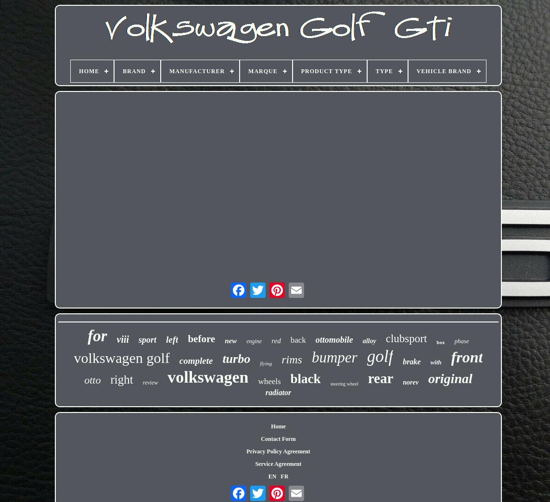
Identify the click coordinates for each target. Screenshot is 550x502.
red (276, 341)
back (298, 340)
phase (461, 341)
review (150, 382)
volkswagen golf (122, 358)
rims (291, 359)
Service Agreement (278, 464)
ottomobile (334, 340)
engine (254, 341)
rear (381, 378)
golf (380, 356)
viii (123, 339)
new (231, 341)
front (467, 357)
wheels (269, 381)
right (121, 379)
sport (147, 340)
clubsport (406, 339)
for (97, 336)
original (450, 378)
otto (92, 380)
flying (266, 363)
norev (411, 382)
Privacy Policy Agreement (278, 451)
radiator (278, 392)
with (435, 362)
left (172, 340)
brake (412, 362)
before (201, 339)
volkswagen (207, 377)
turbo (236, 359)
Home (278, 426)
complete (196, 361)
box (440, 342)
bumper (335, 357)
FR (284, 476)
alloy (369, 341)
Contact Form (278, 439)
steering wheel (344, 383)
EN (273, 476)
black (306, 379)
